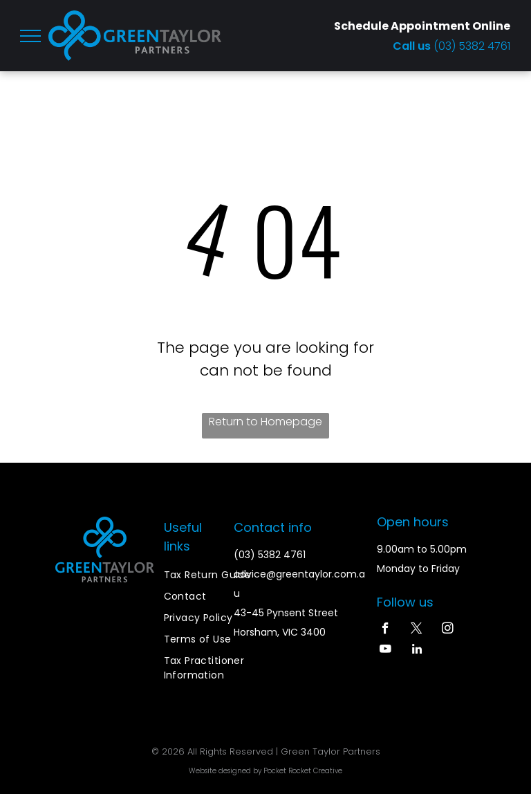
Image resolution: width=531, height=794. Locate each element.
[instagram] (447, 630)
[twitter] (416, 630)
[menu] (30, 36)
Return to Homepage (265, 422)
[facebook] (385, 630)
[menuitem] (213, 575)
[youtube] (385, 650)
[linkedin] (416, 650)
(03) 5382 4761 (472, 46)
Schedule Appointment (402, 26)
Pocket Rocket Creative (302, 771)
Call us (413, 46)
